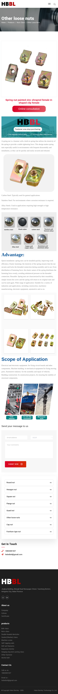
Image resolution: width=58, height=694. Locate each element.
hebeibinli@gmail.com (9, 680)
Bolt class (5, 628)
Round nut (29, 482)
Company (4, 610)
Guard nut (29, 510)
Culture (4, 613)
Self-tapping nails (7, 643)
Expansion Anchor (7, 649)
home (3, 22)
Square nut (29, 496)
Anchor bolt (5, 658)
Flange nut (29, 503)
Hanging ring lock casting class (12, 652)
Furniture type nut (29, 531)
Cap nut (29, 524)
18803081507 (6, 673)
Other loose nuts (33, 22)
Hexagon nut (29, 489)
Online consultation (29, 108)
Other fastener (6, 655)
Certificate (5, 616)
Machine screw (6, 640)
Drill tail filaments (7, 646)
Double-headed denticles (10, 634)
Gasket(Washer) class (9, 637)
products (11, 22)
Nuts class (21, 22)
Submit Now (15, 464)
